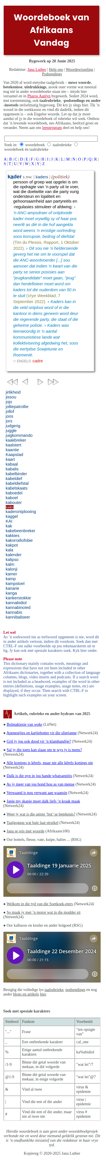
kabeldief (14, 478)
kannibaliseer (18, 617)
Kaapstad (14, 454)
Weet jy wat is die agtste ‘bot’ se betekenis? (41, 814)
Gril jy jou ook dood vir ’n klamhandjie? (39, 741)
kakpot (12, 545)
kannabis (14, 612)
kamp (11, 578)
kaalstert (13, 445)
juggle (11, 430)
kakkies (13, 535)
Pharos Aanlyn (39, 96)
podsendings (75, 990)
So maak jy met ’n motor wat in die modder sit (44, 912)
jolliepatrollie (17, 406)
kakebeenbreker (20, 531)
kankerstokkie (18, 598)
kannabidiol (16, 602)
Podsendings (52, 74)
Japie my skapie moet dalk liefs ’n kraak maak (43, 801)
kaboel (12, 498)
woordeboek (35, 145)
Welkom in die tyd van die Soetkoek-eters (40, 904)
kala (9, 550)
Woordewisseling (79, 69)
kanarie (12, 588)
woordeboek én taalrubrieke (26, 149)
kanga (11, 593)
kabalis (12, 469)
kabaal (12, 464)
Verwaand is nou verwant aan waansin (37, 793)
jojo (9, 402)
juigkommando (19, 435)
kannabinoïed (18, 607)
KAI (9, 521)
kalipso (12, 559)
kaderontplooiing (21, 511)
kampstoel (15, 583)
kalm (10, 564)
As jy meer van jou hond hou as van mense (41, 784)
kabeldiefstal (17, 483)
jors (9, 421)
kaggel (12, 516)
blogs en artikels (26, 994)
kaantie (12, 450)
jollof (10, 411)
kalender (13, 555)
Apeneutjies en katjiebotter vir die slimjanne (42, 733)
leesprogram (52, 128)
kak (9, 526)
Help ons (56, 69)
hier (43, 994)
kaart (10, 459)
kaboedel (14, 493)
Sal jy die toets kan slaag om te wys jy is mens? (44, 750)
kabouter (14, 502)
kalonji (12, 569)
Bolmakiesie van (24, 724)
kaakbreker (16, 440)
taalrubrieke (62, 145)
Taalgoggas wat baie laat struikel (32, 823)
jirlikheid (13, 392)
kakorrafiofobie (19, 540)
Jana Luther (36, 69)
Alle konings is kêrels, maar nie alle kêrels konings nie (50, 763)
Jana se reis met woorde (26, 831)
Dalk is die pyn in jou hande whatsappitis (39, 776)
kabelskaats (16, 488)
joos (9, 416)
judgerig (13, 426)
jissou (11, 397)
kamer (11, 574)
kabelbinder (16, 474)
